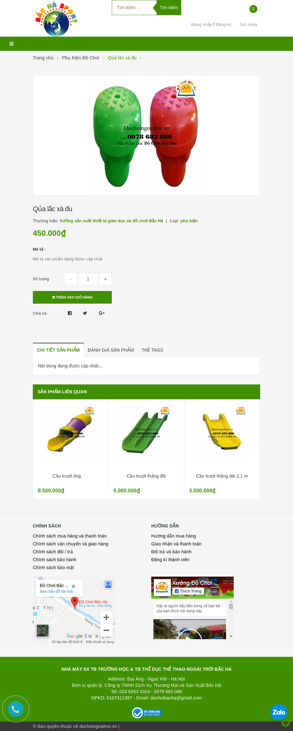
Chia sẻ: (40, 313)
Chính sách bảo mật (53, 567)
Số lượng (41, 279)
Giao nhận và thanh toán (176, 543)
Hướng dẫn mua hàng (173, 535)
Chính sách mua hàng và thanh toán (70, 535)
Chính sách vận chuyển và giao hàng (70, 543)
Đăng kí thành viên (170, 559)
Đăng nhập (201, 24)
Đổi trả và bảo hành (171, 551)
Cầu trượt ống (66, 475)
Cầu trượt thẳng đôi (146, 475)
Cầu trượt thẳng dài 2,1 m (222, 475)
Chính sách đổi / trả (53, 551)
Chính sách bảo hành (54, 559)
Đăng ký (223, 24)
